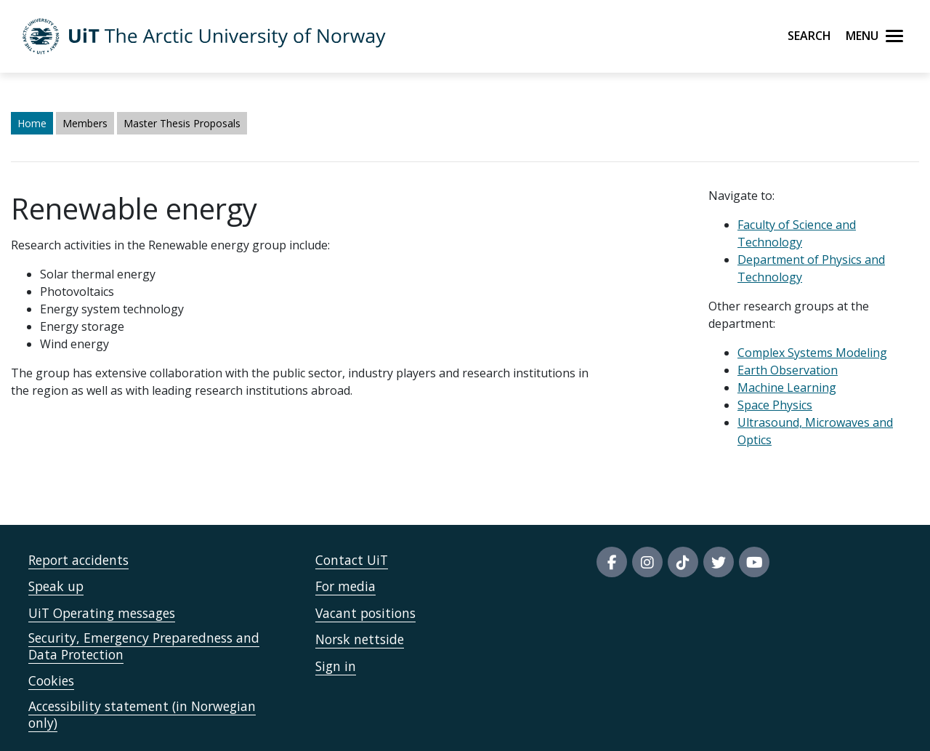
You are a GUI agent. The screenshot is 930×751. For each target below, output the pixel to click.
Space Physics (774, 405)
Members (85, 123)
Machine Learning (786, 387)
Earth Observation (787, 370)
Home (31, 123)
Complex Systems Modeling (812, 353)
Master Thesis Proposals (182, 123)
